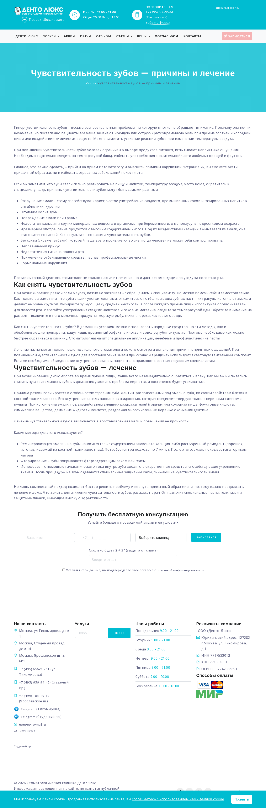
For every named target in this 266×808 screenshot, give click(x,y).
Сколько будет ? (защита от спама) (123, 550)
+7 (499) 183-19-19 (34, 695)
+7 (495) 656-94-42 (34, 682)
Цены (142, 36)
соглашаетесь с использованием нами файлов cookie (178, 799)
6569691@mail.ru (33, 724)
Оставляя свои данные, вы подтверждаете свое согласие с (133, 570)
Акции (69, 36)
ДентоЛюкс (87, 783)
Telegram (29, 709)
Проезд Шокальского (43, 20)
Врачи (85, 36)
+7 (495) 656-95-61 (34, 669)
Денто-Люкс (27, 36)
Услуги (49, 36)
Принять (241, 799)
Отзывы (103, 36)
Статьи (122, 36)
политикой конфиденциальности (180, 570)
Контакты (192, 36)
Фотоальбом (166, 36)
